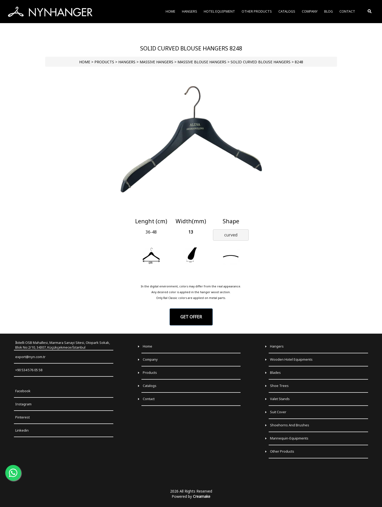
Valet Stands (280, 398)
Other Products (282, 451)
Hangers (277, 346)
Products (150, 372)
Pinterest (22, 417)
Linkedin (22, 430)
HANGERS (126, 61)
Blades (275, 372)
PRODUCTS (104, 61)
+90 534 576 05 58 (28, 370)
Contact (149, 398)
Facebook (22, 391)
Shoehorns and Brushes (289, 425)
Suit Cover (278, 412)
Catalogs (149, 385)
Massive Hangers (156, 61)
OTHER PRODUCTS (257, 11)
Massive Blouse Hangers (201, 61)
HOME (84, 61)
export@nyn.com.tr (30, 356)
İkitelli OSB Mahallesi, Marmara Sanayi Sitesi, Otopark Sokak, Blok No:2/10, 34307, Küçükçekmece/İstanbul (62, 345)
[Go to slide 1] (191, 211)
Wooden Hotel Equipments (291, 359)
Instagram (23, 404)
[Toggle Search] (370, 11)
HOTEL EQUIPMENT (219, 11)
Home (147, 346)
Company (150, 359)
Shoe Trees (279, 385)
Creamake (201, 496)
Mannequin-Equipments (289, 438)
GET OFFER (191, 317)
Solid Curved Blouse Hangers (261, 61)
